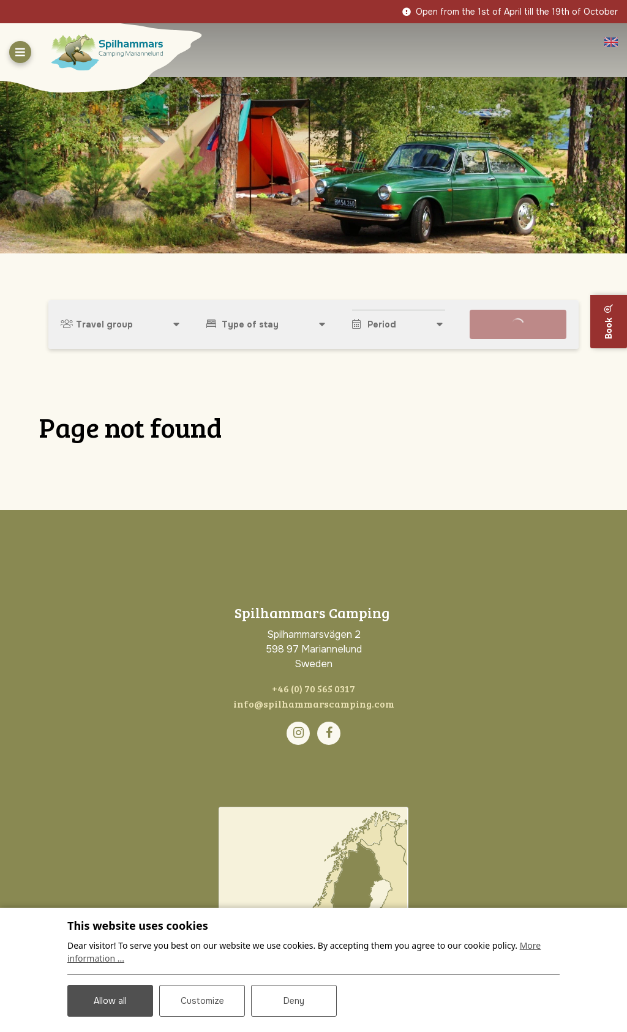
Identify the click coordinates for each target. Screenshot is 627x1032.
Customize (202, 1000)
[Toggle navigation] (20, 52)
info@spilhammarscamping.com (313, 703)
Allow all (110, 1000)
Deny (293, 1000)
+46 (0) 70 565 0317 (313, 688)
